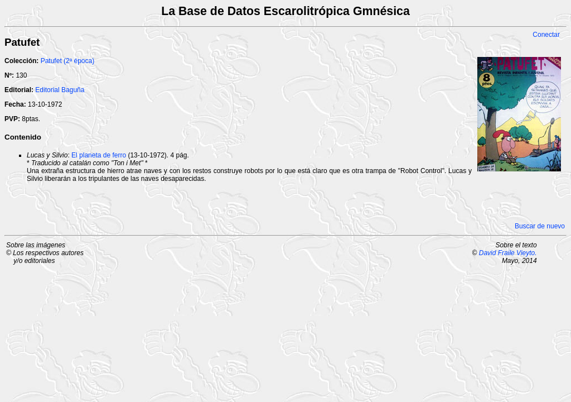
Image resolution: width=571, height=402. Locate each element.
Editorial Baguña (59, 90)
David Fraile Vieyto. (508, 253)
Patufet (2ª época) (68, 61)
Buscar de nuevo (540, 226)
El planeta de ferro (98, 155)
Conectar (546, 35)
